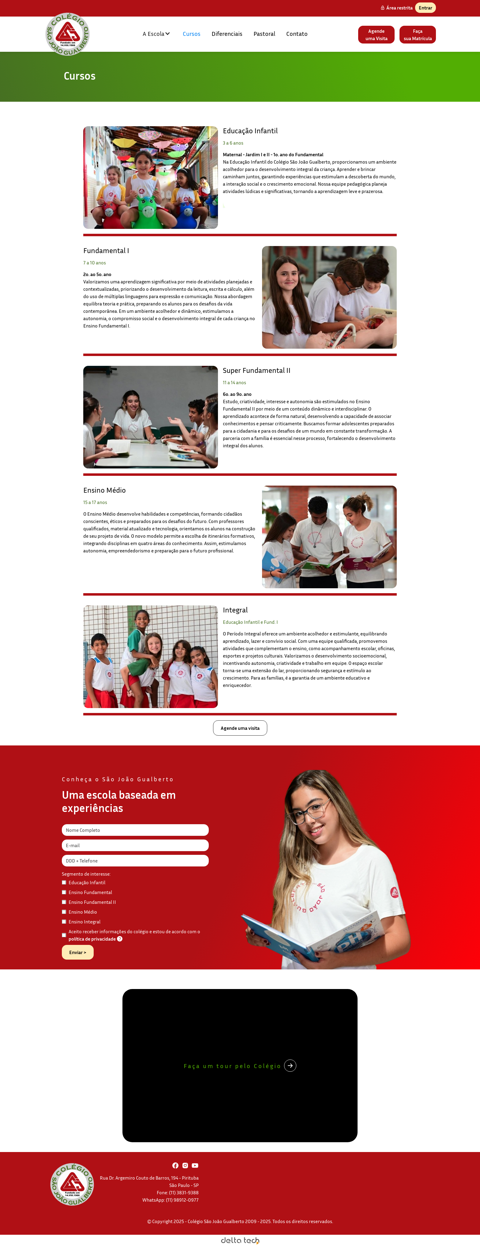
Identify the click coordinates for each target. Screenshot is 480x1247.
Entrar (425, 8)
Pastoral (264, 33)
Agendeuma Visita (377, 34)
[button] (157, 33)
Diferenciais (227, 33)
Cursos (192, 33)
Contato (297, 33)
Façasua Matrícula (418, 34)
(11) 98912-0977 (182, 1200)
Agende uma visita (240, 728)
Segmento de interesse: (86, 874)
